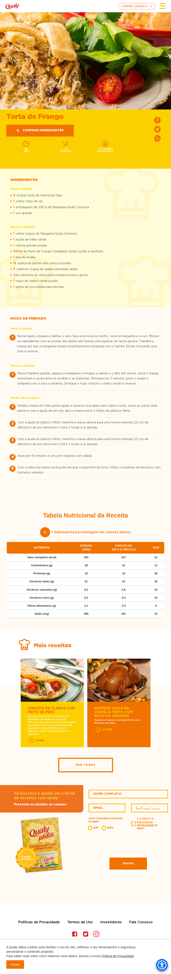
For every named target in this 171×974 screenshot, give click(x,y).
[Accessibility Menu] (162, 965)
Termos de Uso (80, 922)
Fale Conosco (141, 922)
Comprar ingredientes (40, 130)
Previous (14, 703)
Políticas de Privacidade (39, 922)
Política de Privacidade (118, 956)
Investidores (111, 922)
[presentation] (128, 843)
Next (157, 703)
